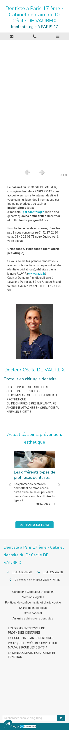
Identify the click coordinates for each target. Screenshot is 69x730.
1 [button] (61, 175)
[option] (34, 103)
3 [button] (66, 175)
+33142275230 (53, 572)
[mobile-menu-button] (57, 36)
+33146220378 (22, 572)
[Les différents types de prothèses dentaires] (34, 459)
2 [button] (63, 175)
